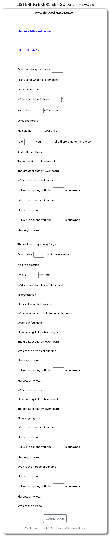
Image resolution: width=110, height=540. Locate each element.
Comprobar (55, 518)
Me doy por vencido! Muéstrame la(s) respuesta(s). (55, 528)
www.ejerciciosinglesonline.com (55, 13)
